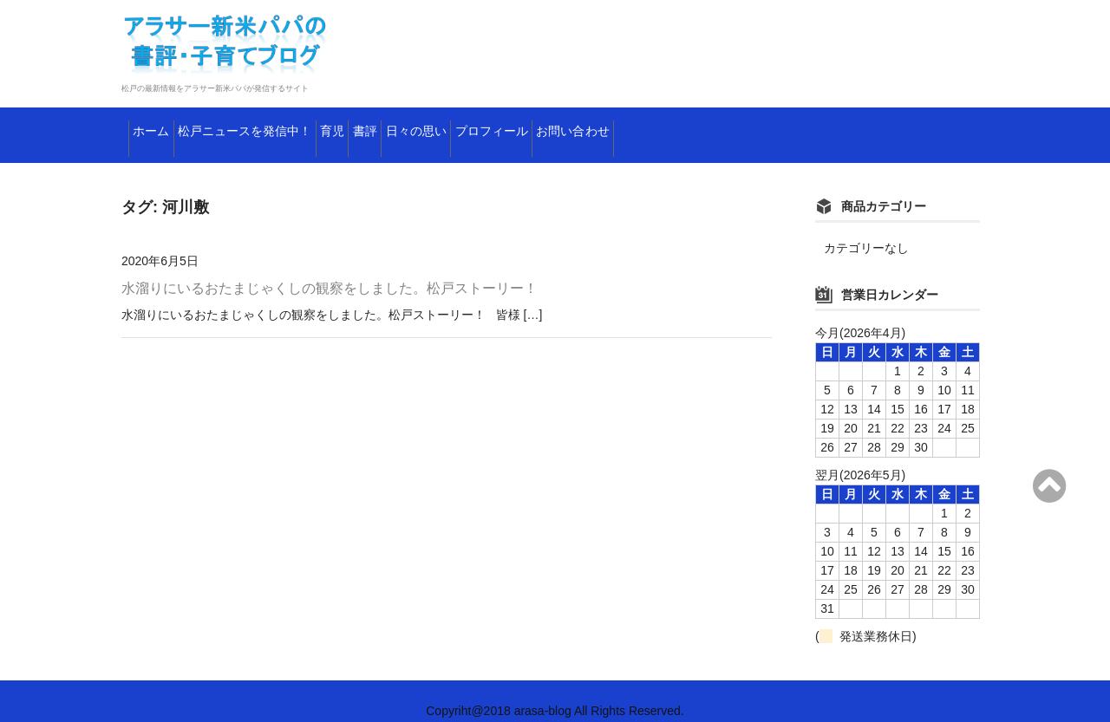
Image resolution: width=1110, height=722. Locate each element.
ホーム (161, 126)
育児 (429, 126)
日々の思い (580, 126)
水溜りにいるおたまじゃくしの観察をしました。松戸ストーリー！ (329, 269)
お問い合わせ (819, 126)
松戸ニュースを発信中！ (299, 126)
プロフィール (696, 126)
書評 (494, 126)
